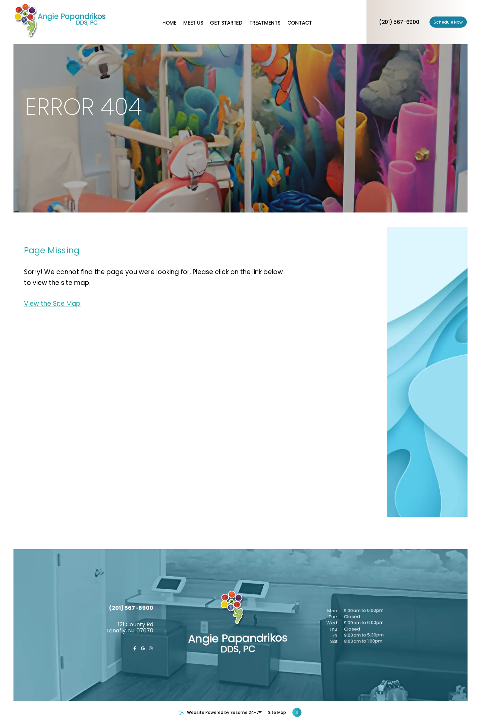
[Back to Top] (297, 712)
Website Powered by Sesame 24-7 (220, 712)
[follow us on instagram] (169, 679)
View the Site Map (52, 303)
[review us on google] (161, 678)
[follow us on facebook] (154, 677)
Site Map (277, 712)
